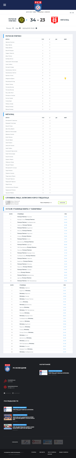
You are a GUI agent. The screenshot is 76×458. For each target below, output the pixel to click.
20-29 (65, 241)
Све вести (42, 452)
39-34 (64, 349)
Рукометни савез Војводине (12, 452)
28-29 (65, 278)
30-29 (65, 222)
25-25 (64, 326)
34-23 (65, 264)
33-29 (65, 258)
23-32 (65, 261)
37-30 (64, 329)
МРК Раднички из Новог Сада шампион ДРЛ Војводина (23, 427)
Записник (62, 202)
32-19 (64, 352)
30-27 (64, 346)
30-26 (65, 269)
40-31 (64, 304)
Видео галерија (63, 452)
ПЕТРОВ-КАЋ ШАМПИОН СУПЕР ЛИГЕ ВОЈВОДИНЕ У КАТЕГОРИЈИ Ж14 (23, 418)
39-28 (64, 324)
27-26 (64, 343)
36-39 (64, 338)
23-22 (65, 219)
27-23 (65, 253)
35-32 (65, 216)
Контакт (50, 454)
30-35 (65, 236)
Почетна (33, 452)
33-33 (64, 313)
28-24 (64, 315)
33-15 (66, 239)
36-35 (65, 272)
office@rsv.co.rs (11, 387)
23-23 (65, 247)
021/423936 (10, 381)
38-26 (65, 244)
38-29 (65, 275)
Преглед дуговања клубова (58, 373)
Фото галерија (52, 452)
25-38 (65, 225)
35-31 (65, 318)
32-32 (64, 301)
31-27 (64, 288)
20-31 (65, 255)
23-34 (64, 307)
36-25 (65, 228)
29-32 (64, 321)
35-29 (64, 340)
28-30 (64, 296)
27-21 (65, 233)
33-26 (65, 280)
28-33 (65, 266)
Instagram (16, 393)
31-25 (64, 293)
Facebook (7, 393)
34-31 (64, 290)
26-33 (65, 250)
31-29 (65, 230)
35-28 (64, 335)
